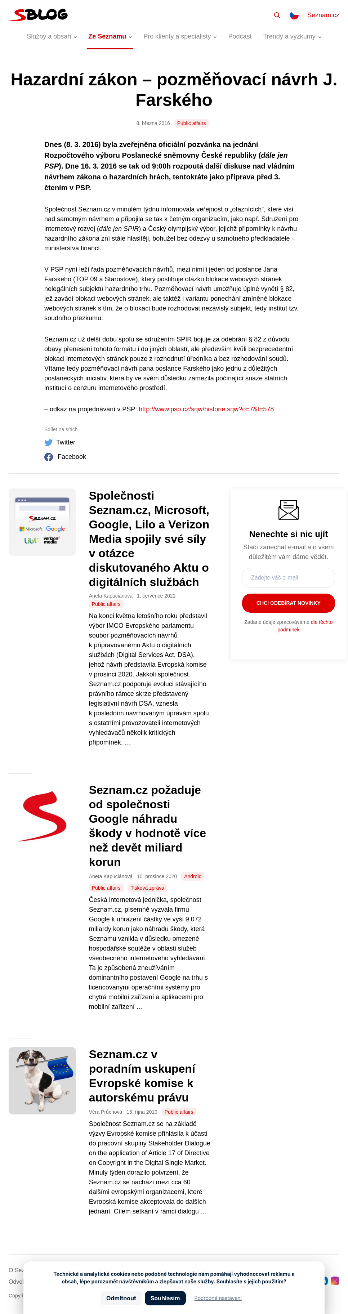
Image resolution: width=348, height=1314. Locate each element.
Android (192, 876)
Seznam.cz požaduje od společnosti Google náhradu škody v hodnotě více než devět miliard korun (147, 825)
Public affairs (191, 123)
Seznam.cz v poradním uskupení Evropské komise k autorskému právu (142, 1076)
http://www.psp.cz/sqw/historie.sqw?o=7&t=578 (206, 409)
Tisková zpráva (147, 888)
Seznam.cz (323, 15)
